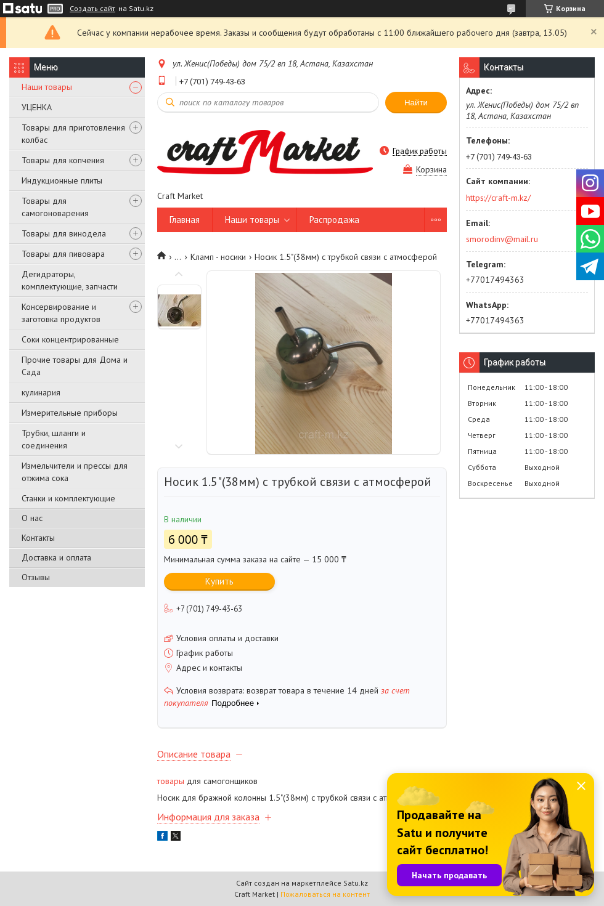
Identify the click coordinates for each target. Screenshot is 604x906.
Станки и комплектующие (68, 498)
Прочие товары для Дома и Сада (75, 366)
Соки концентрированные (70, 339)
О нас (32, 518)
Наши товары (47, 86)
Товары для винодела (64, 233)
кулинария (41, 392)
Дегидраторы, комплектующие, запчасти (70, 280)
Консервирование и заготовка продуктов (61, 313)
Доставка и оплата (56, 557)
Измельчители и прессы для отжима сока (75, 471)
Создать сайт (92, 8)
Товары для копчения (63, 160)
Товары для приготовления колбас (73, 133)
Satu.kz (355, 883)
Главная (184, 219)
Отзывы (36, 577)
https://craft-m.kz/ (498, 197)
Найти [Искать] (416, 102)
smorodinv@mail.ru (502, 239)
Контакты (38, 537)
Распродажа (334, 219)
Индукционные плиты (62, 180)
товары (170, 781)
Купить (219, 581)
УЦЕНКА (37, 107)
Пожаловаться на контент (325, 894)
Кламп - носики (218, 256)
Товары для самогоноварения (55, 207)
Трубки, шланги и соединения (54, 439)
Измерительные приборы (70, 412)
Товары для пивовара (63, 253)
